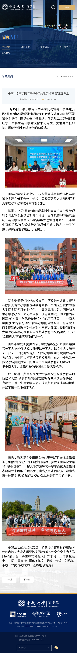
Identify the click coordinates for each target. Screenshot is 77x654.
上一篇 (9, 579)
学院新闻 (65, 76)
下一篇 (27, 579)
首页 (58, 76)
